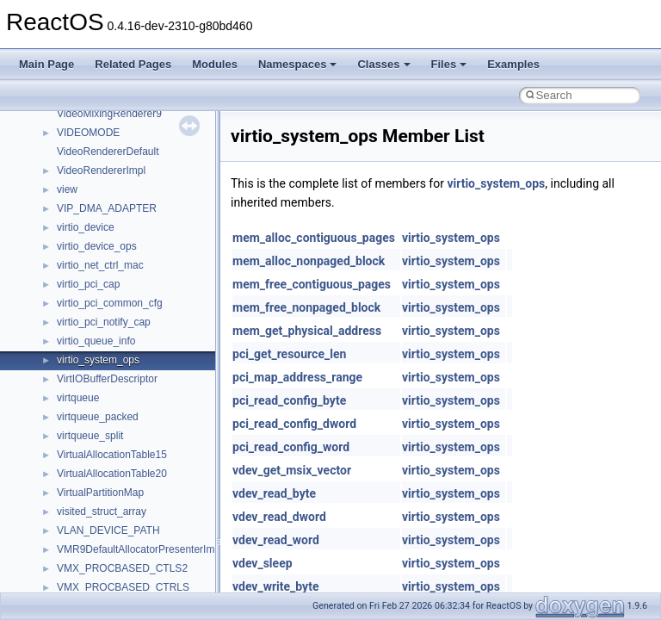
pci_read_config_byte (289, 400)
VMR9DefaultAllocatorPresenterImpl (140, 549)
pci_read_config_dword (294, 424)
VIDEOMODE (88, 133)
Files (449, 64)
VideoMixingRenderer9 (109, 114)
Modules (215, 64)
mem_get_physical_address (306, 331)
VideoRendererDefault (108, 152)
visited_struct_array (101, 511)
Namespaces (297, 64)
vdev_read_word (275, 540)
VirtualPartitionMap (100, 493)
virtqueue (78, 398)
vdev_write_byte (275, 586)
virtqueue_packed (98, 417)
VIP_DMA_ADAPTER (107, 208)
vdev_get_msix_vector (291, 470)
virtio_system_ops (98, 360)
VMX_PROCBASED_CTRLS (123, 587)
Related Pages (133, 64)
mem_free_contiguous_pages (311, 284)
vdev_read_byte (274, 493)
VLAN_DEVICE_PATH (108, 530)
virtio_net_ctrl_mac (100, 265)
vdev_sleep (262, 563)
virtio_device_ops (97, 246)
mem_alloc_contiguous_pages (313, 238)
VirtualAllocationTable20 (112, 474)
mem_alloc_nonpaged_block (308, 261)
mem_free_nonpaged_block (306, 307)
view (67, 189)
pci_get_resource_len (289, 354)
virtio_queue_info (96, 341)
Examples (513, 64)
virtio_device (85, 227)
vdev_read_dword (279, 517)
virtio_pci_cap (88, 284)
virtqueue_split (90, 436)
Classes (383, 64)
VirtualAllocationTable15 (112, 455)
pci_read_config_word (290, 447)
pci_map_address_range (297, 377)
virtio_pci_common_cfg (110, 303)
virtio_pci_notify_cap (104, 322)
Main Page (46, 64)
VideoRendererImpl (101, 170)
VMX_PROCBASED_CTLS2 (122, 568)
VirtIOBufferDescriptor (107, 379)
